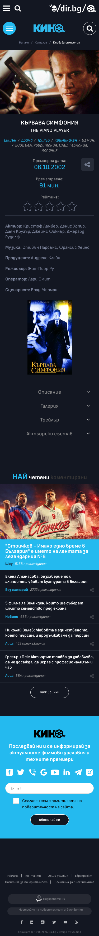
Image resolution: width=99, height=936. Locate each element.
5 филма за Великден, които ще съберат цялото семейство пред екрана (44, 606)
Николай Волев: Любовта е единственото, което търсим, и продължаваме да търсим (47, 633)
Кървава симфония (66, 43)
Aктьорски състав (49, 434)
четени (39, 477)
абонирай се (49, 820)
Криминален (65, 140)
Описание (49, 392)
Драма (26, 140)
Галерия (49, 406)
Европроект (83, 876)
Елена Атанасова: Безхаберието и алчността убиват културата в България (46, 579)
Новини (11, 616)
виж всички (49, 692)
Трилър (43, 140)
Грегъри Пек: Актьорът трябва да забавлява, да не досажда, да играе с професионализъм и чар (49, 662)
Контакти (33, 876)
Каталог (41, 43)
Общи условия (58, 876)
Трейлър (49, 420)
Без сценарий (16, 589)
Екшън (10, 140)
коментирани (68, 477)
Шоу (9, 563)
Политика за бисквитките (74, 882)
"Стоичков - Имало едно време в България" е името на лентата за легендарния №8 (46, 551)
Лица (9, 643)
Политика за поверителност (26, 882)
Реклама (12, 876)
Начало (24, 43)
